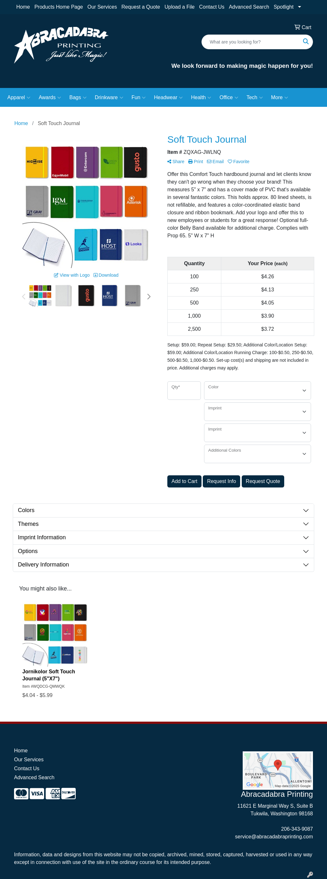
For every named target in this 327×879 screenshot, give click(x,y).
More (279, 97)
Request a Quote (140, 7)
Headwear (168, 97)
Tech (255, 97)
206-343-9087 (297, 829)
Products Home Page (58, 7)
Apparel (18, 97)
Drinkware (109, 97)
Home (23, 7)
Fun (139, 97)
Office (228, 97)
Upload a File (179, 7)
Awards (50, 97)
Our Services (102, 7)
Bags (77, 97)
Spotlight (283, 7)
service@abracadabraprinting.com (274, 836)
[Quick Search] (251, 42)
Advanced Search (249, 7)
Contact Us (211, 7)
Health (201, 97)
